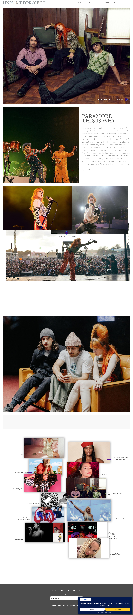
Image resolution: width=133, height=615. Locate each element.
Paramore (85, 167)
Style (89, 3)
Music (107, 3)
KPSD (116, 3)
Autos (98, 3)
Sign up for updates (67, 595)
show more (66, 566)
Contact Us (64, 590)
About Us (52, 590)
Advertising (78, 590)
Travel (79, 3)
